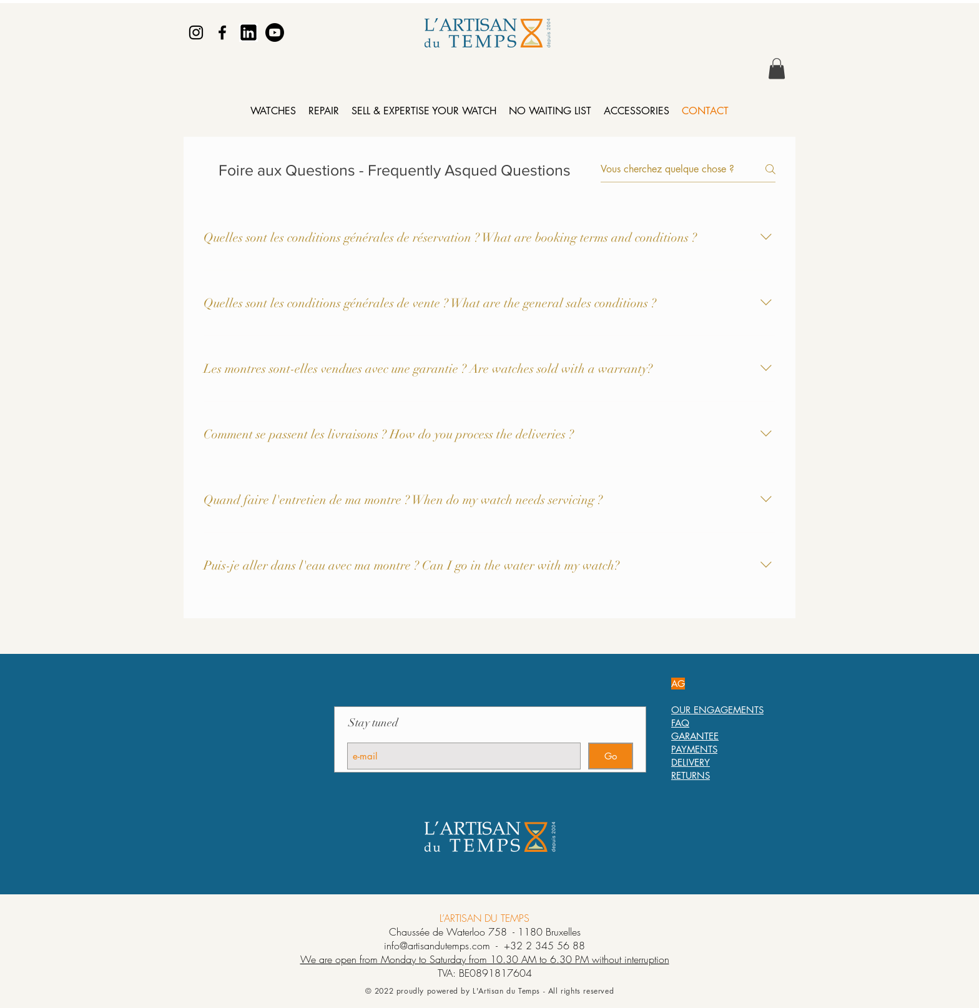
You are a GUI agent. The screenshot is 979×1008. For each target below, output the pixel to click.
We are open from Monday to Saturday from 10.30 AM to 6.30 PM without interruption (484, 959)
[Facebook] (222, 32)
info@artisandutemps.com (437, 945)
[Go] (610, 756)
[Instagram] (196, 32)
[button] (776, 68)
